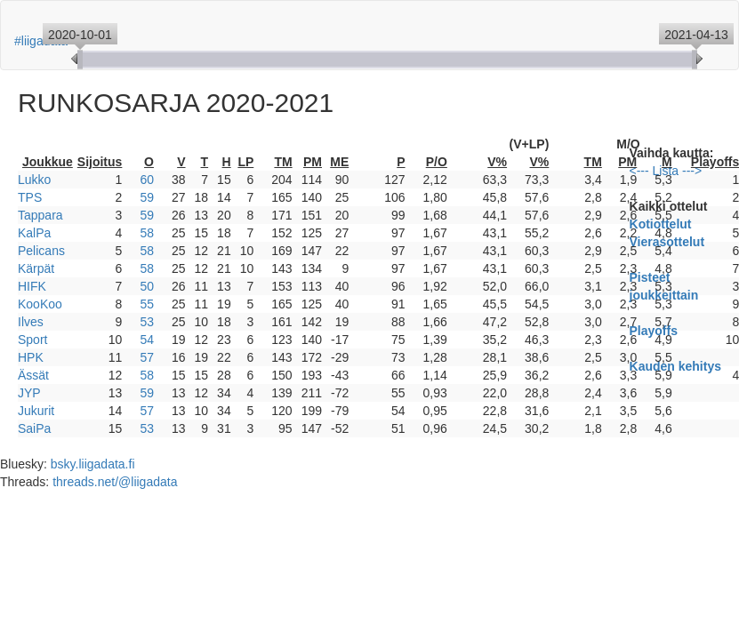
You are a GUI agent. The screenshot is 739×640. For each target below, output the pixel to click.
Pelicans (41, 251)
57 (147, 357)
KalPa (34, 233)
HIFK (32, 286)
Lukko (34, 179)
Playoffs (654, 331)
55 (147, 304)
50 (147, 286)
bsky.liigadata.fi (93, 464)
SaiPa (34, 428)
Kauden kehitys (675, 366)
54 (147, 339)
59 (147, 197)
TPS (30, 197)
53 (147, 322)
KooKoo (40, 304)
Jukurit (36, 411)
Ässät (33, 375)
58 (147, 233)
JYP (29, 393)
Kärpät (36, 268)
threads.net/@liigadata (114, 482)
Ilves (31, 322)
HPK (31, 357)
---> (692, 171)
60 (147, 179)
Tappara (40, 215)
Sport (32, 339)
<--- (639, 171)
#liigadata (41, 41)
